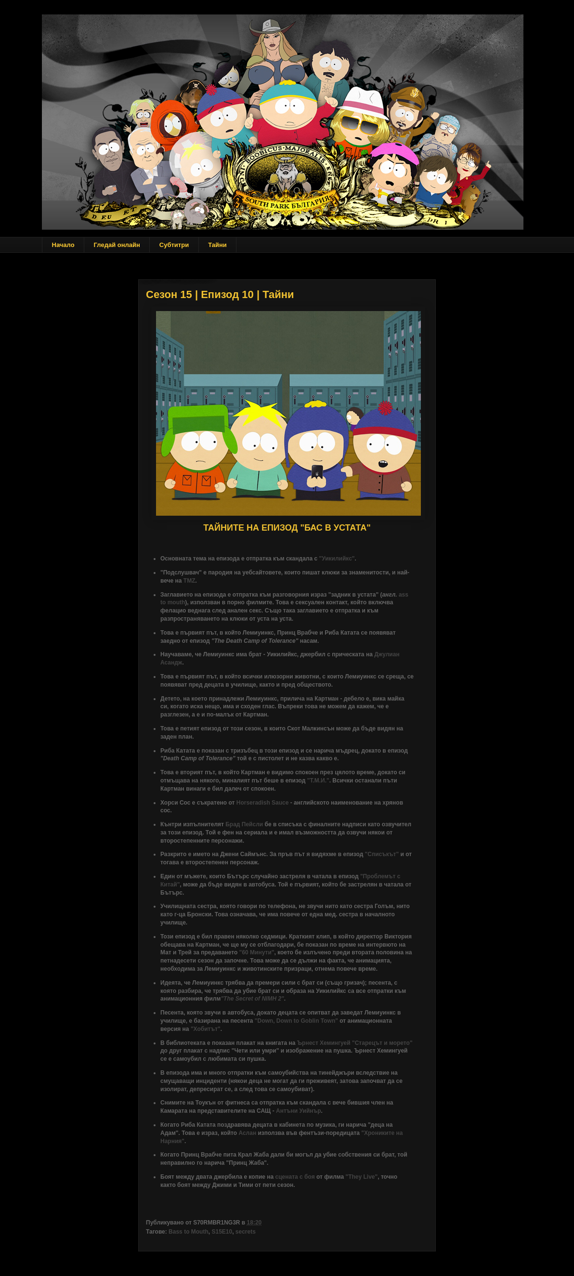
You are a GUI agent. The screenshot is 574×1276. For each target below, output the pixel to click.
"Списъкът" (382, 854)
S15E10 (221, 1231)
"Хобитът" (206, 1029)
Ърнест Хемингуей (324, 1043)
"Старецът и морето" (382, 1043)
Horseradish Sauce (262, 802)
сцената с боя (295, 1176)
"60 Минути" (256, 952)
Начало (63, 244)
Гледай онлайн (117, 244)
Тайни (217, 244)
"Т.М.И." (318, 780)
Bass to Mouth (189, 1231)
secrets (245, 1231)
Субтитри (174, 244)
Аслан (247, 1133)
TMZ (189, 580)
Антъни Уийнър (298, 1110)
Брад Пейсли (244, 824)
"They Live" (361, 1176)
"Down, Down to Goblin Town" (296, 1020)
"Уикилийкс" (336, 558)
